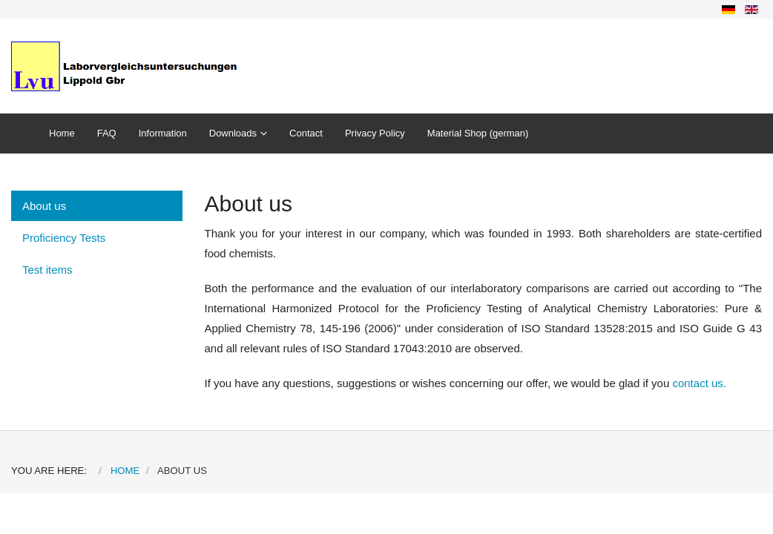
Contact (306, 133)
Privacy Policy (375, 133)
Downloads (233, 133)
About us (44, 206)
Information (163, 133)
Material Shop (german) (478, 133)
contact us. (699, 383)
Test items (47, 269)
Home (62, 133)
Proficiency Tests (63, 237)
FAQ (106, 133)
